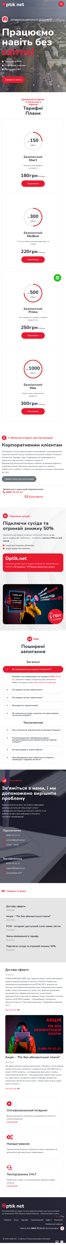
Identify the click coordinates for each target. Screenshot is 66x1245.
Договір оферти (15, 906)
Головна (7, 1220)
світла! (18, 52)
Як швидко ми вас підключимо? (27, 689)
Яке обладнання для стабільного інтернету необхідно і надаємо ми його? (33, 758)
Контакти (34, 496)
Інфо (48, 1220)
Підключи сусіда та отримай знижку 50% (31, 946)
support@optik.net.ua (15, 868)
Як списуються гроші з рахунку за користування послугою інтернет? (35, 714)
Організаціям (37, 1220)
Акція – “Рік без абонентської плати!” (28, 916)
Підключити (33, 183)
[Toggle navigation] (61, 4)
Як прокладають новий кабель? (27, 749)
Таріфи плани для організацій (19, 479)
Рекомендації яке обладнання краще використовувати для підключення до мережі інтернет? (34, 740)
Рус (62, 1216)
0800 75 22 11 (13, 492)
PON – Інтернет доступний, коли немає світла (33, 926)
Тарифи (24, 1220)
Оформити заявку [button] (13, 79)
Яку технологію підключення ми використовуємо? (36, 730)
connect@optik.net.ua (15, 840)
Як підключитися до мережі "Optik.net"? (31, 669)
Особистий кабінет (54, 1224)
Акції (16, 1220)
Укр (57, 1216)
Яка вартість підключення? (25, 705)
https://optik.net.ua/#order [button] (45, 682)
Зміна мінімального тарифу (22, 936)
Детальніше (12, 1010)
